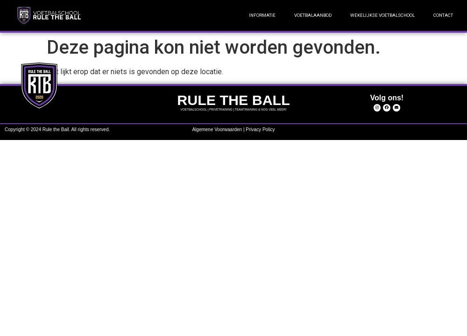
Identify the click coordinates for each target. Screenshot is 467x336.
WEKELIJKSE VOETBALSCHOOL (382, 15)
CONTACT (443, 15)
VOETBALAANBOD (313, 15)
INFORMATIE (262, 15)
